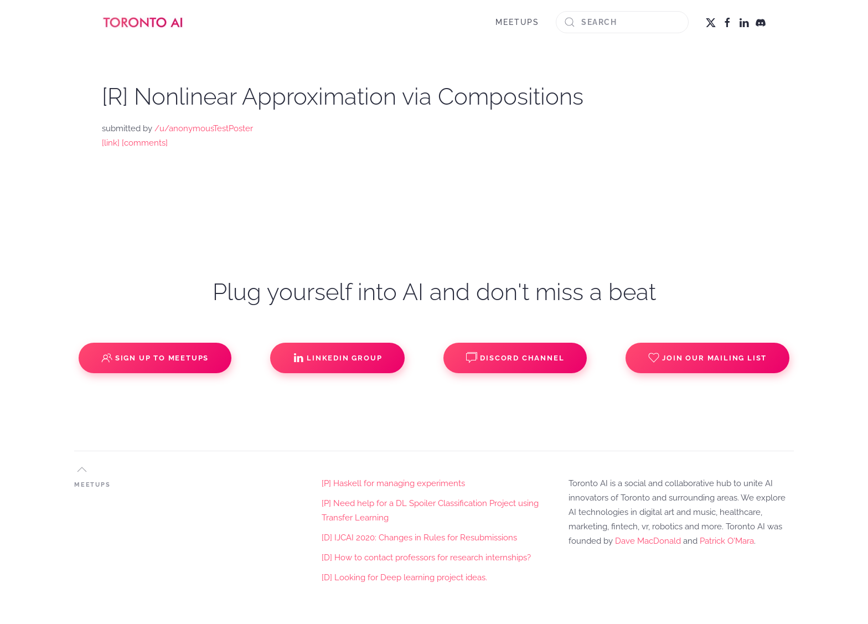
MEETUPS (517, 22)
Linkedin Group (337, 357)
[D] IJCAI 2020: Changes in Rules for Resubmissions (419, 538)
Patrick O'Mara (727, 541)
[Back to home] (143, 22)
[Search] (622, 22)
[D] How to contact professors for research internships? (426, 558)
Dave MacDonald (648, 541)
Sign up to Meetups (155, 357)
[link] (111, 143)
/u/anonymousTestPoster (203, 128)
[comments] (145, 143)
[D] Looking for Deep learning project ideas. (404, 577)
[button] (82, 469)
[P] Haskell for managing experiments (393, 483)
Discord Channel (515, 357)
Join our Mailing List (707, 357)
